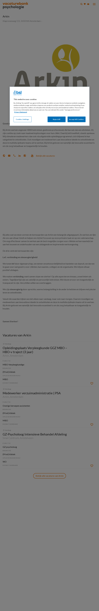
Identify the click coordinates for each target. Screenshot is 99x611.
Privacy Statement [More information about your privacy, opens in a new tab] (20, 112)
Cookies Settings (22, 119)
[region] (50, 106)
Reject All (56, 119)
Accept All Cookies (76, 119)
